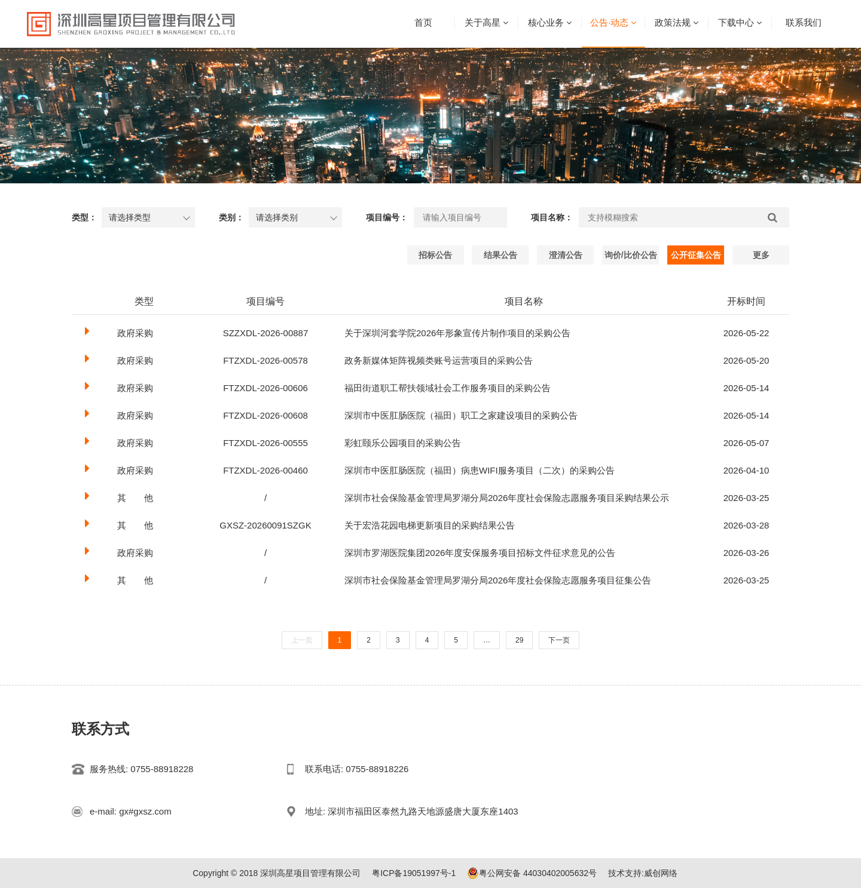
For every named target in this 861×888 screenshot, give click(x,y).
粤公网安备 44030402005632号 (532, 873)
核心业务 (546, 22)
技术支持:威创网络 (642, 873)
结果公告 (500, 255)
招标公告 (435, 255)
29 (519, 640)
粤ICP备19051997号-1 (414, 873)
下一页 (559, 640)
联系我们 (804, 22)
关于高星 (482, 22)
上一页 (302, 640)
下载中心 (736, 22)
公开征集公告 (696, 255)
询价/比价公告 (630, 255)
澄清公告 (565, 255)
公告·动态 (609, 22)
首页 (423, 22)
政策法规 (673, 22)
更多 (761, 255)
